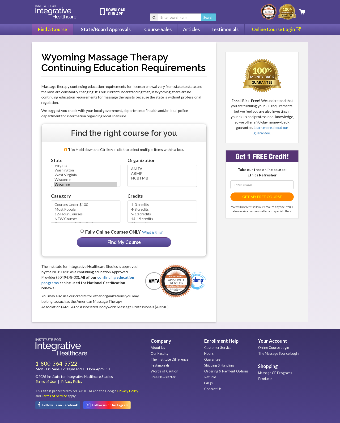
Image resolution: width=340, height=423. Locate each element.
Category (61, 196)
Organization (142, 160)
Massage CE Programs (275, 373)
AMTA (162, 168)
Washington (85, 170)
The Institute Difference (169, 359)
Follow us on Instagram (107, 405)
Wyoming (85, 184)
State (57, 160)
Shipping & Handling (219, 365)
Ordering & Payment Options (226, 371)
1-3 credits (162, 204)
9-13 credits (162, 214)
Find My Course (124, 242)
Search (208, 17)
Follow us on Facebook (58, 404)
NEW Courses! (85, 218)
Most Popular (85, 209)
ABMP (162, 173)
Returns (210, 377)
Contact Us (212, 389)
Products (265, 379)
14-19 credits (162, 218)
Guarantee (212, 359)
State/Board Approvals (106, 29)
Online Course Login (276, 29)
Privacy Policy (71, 382)
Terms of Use (45, 382)
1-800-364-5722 (56, 363)
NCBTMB (162, 178)
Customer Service (217, 348)
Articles (191, 29)
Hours (209, 353)
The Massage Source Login (278, 353)
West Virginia (85, 174)
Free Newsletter (163, 377)
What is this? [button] (152, 232)
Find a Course (52, 29)
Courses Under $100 (85, 204)
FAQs (208, 383)
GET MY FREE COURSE (262, 196)
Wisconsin (85, 179)
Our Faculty (159, 353)
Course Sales (158, 29)
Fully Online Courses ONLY (113, 232)
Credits (135, 196)
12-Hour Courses (85, 214)
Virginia (85, 165)
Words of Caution (164, 371)
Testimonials (224, 29)
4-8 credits (162, 209)
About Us (158, 348)
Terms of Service (54, 396)
